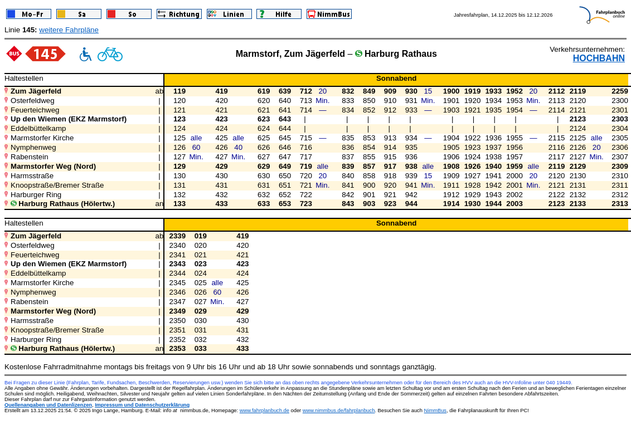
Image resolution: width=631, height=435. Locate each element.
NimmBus (435, 410)
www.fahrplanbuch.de (264, 410)
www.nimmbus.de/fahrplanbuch (339, 410)
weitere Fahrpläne (69, 30)
